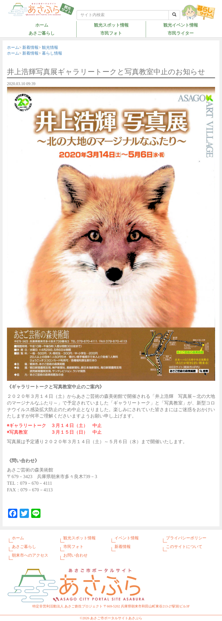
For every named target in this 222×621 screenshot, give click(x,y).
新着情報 (30, 47)
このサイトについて (184, 546)
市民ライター (181, 33)
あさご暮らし (42, 33)
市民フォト (111, 33)
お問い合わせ (75, 555)
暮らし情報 (52, 53)
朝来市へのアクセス (30, 555)
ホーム (41, 25)
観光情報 (50, 47)
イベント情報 (126, 538)
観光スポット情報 (111, 25)
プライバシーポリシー (186, 538)
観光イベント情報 (180, 25)
